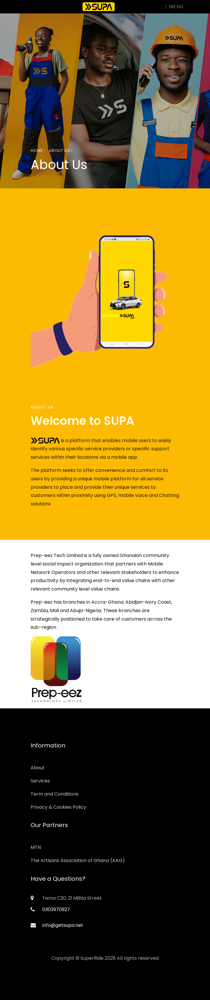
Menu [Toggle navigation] (174, 6)
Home (38, 150)
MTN (36, 847)
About (38, 767)
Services (40, 780)
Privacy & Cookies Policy (58, 807)
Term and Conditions (54, 794)
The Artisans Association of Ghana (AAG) (78, 860)
